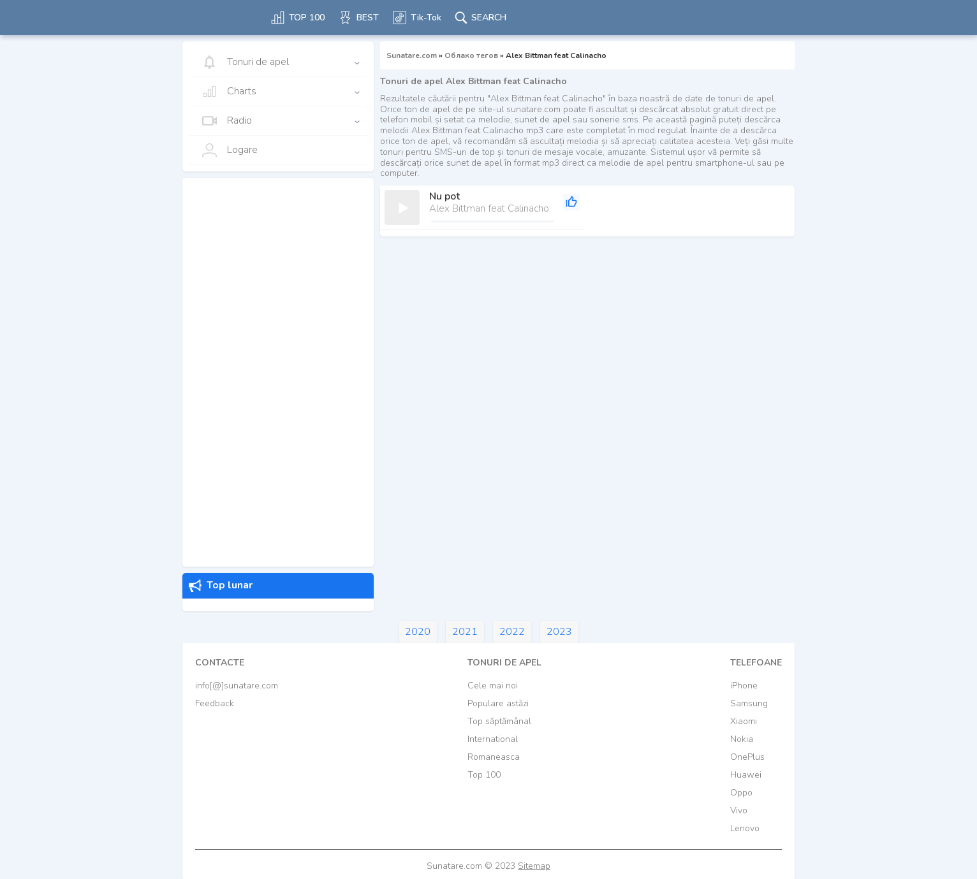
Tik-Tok (416, 17)
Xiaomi (743, 721)
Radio (227, 121)
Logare (230, 150)
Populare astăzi (498, 703)
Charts (229, 91)
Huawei (745, 775)
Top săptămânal (499, 721)
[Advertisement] (278, 372)
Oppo (741, 793)
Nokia (741, 739)
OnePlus (747, 757)
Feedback (214, 703)
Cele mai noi (492, 685)
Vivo (738, 810)
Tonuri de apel (245, 62)
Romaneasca (493, 757)
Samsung (749, 703)
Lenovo (745, 828)
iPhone (744, 685)
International (492, 739)
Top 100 (484, 775)
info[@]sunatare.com (236, 685)
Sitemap (534, 866)
